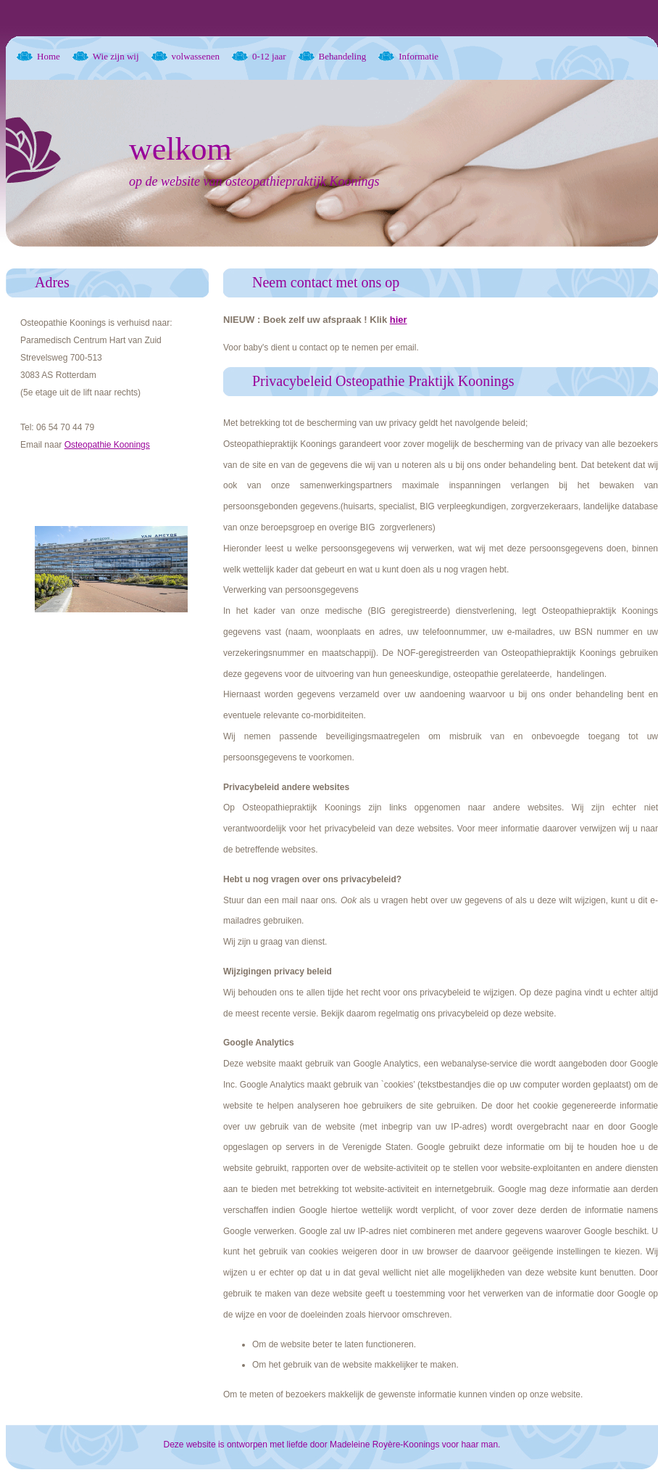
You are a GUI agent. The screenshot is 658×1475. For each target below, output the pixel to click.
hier (398, 319)
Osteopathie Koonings (107, 445)
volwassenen (196, 56)
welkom (180, 149)
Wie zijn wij (116, 56)
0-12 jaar (269, 56)
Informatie (418, 56)
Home (48, 56)
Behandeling (343, 56)
